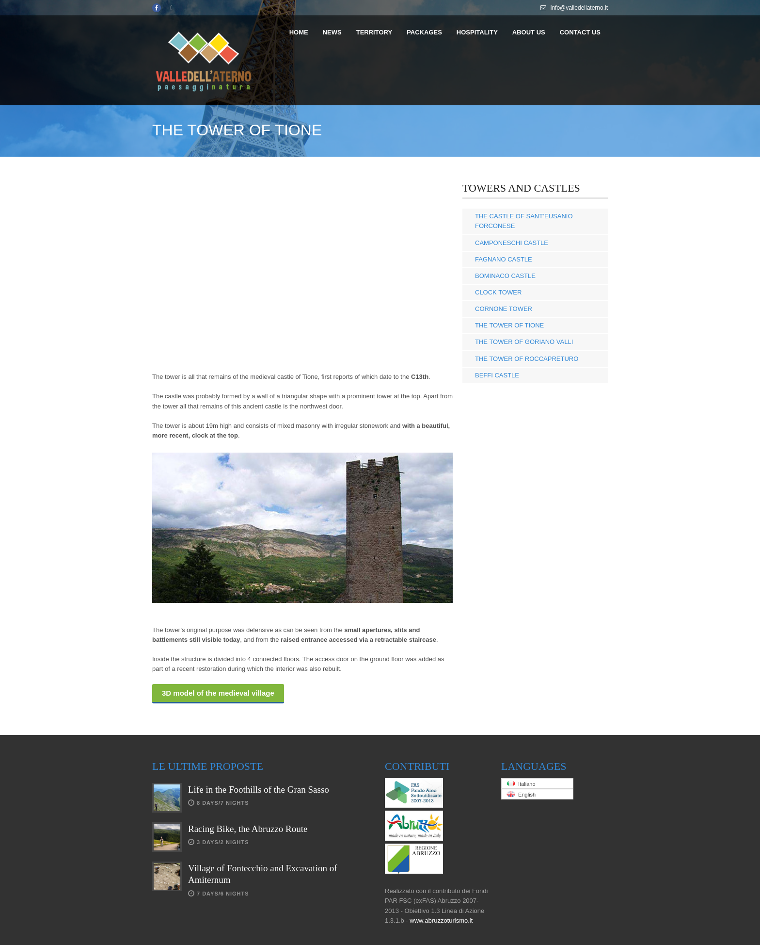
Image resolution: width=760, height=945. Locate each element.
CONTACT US (580, 32)
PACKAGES (424, 32)
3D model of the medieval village (218, 693)
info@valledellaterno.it (579, 7)
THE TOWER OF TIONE (509, 325)
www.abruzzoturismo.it (441, 920)
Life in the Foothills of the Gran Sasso (258, 789)
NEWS (332, 32)
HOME (298, 32)
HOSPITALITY (477, 32)
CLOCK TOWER (498, 292)
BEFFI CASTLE (497, 375)
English (521, 794)
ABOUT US (528, 32)
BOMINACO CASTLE (505, 275)
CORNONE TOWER (503, 308)
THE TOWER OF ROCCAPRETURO (526, 358)
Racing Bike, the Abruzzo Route (247, 829)
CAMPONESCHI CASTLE (511, 242)
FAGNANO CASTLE (503, 259)
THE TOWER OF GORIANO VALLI (524, 341)
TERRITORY (374, 32)
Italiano (521, 784)
